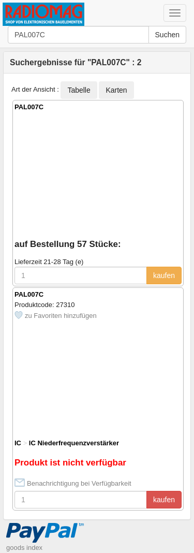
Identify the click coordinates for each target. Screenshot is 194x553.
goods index (24, 547)
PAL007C (28, 107)
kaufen (164, 275)
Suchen (167, 35)
